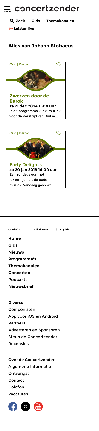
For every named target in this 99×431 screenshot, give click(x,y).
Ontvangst (18, 373)
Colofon (16, 387)
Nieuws (16, 252)
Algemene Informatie (29, 366)
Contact (16, 380)
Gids (36, 21)
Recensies (18, 343)
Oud (12, 64)
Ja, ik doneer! (40, 229)
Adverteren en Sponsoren (34, 330)
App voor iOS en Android (33, 316)
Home (14, 238)
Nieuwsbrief (21, 286)
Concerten (19, 272)
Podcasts (17, 279)
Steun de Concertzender (32, 337)
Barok (24, 64)
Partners (16, 323)
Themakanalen (60, 21)
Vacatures (18, 394)
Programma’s (22, 259)
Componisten (21, 309)
